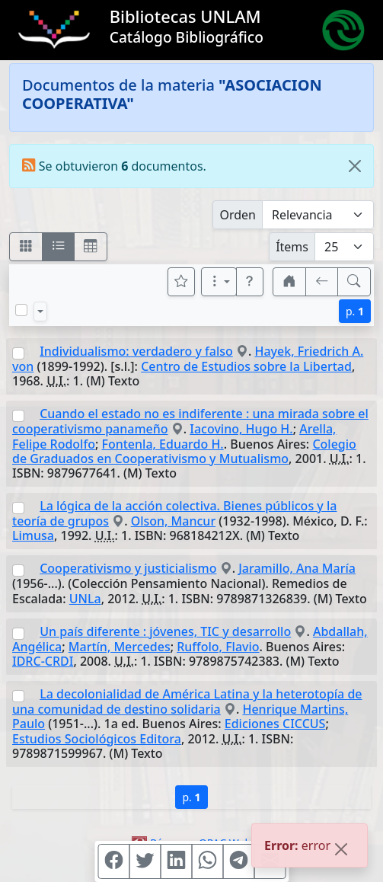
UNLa (85, 598)
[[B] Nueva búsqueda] (354, 281)
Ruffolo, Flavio (218, 646)
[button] (249, 281)
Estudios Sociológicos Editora (96, 738)
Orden (237, 214)
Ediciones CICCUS (275, 723)
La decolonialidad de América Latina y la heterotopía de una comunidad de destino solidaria (187, 701)
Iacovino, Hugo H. (241, 428)
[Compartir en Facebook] (113, 861)
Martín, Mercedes (120, 646)
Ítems (292, 246)
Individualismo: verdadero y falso (136, 351)
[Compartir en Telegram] (238, 861)
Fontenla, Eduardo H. (162, 444)
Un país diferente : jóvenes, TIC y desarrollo (165, 631)
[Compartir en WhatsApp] (207, 861)
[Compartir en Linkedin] (176, 861)
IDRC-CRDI (42, 661)
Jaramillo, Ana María (297, 568)
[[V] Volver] (322, 281)
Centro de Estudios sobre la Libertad (246, 366)
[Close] (355, 166)
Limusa (33, 535)
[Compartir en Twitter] (145, 861)
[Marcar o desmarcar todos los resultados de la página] (21, 310)
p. (355, 311)
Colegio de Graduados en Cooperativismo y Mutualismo (184, 451)
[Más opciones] (219, 281)
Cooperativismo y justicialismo (128, 568)
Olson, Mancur (173, 521)
